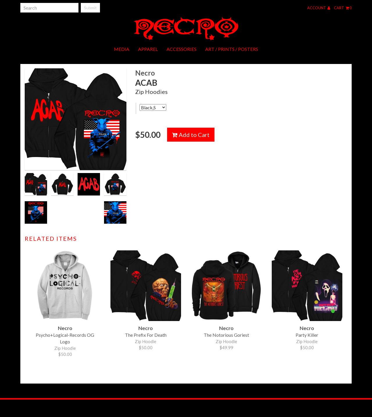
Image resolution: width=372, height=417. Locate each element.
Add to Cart (191, 134)
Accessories (181, 49)
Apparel (148, 49)
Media (121, 49)
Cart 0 (343, 8)
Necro (145, 73)
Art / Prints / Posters (231, 49)
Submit (90, 7)
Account (318, 8)
